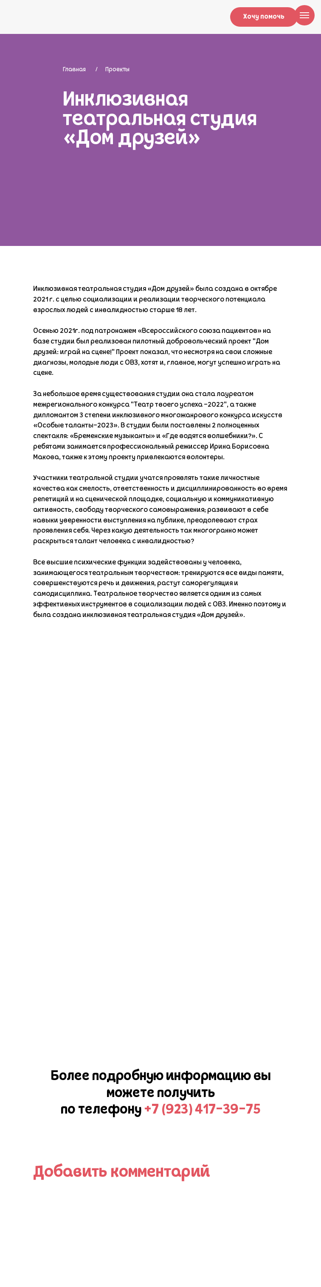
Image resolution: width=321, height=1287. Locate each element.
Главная (74, 70)
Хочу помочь (263, 17)
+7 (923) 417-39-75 (202, 1110)
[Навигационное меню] (304, 15)
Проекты (117, 70)
